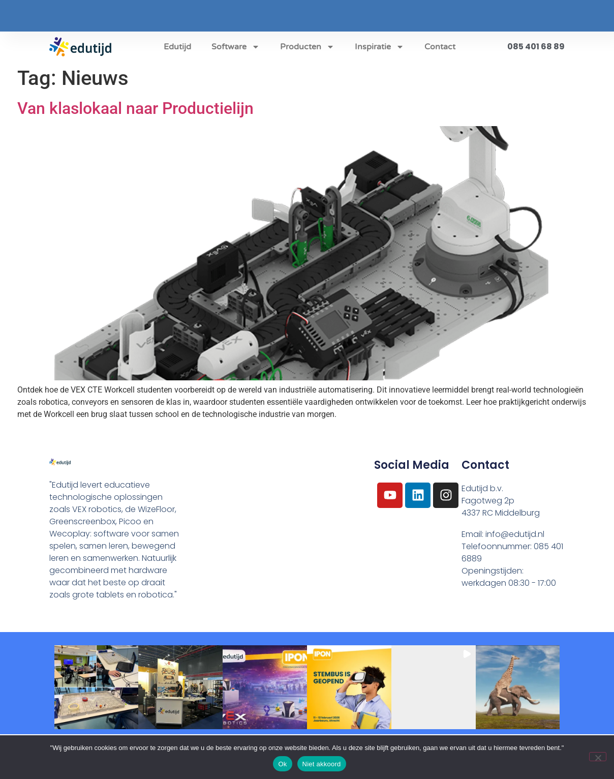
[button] (96, 687)
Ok (282, 764)
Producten (307, 47)
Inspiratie (379, 47)
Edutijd (177, 47)
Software (235, 47)
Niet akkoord (321, 764)
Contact (439, 47)
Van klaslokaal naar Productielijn (135, 108)
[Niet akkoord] (597, 756)
